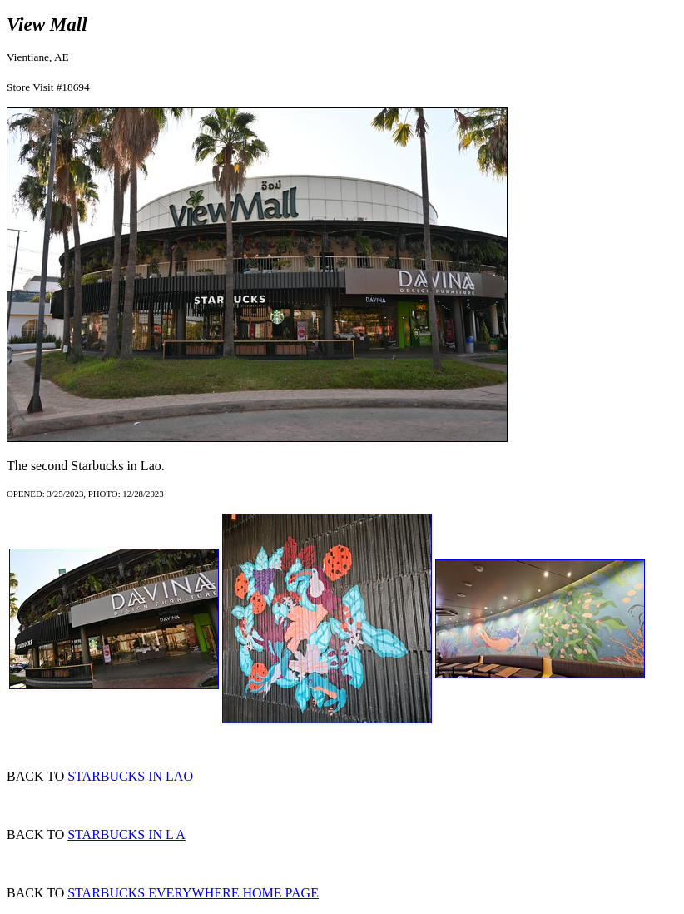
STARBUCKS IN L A (126, 834)
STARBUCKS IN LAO (130, 776)
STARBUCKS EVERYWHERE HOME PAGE (193, 893)
